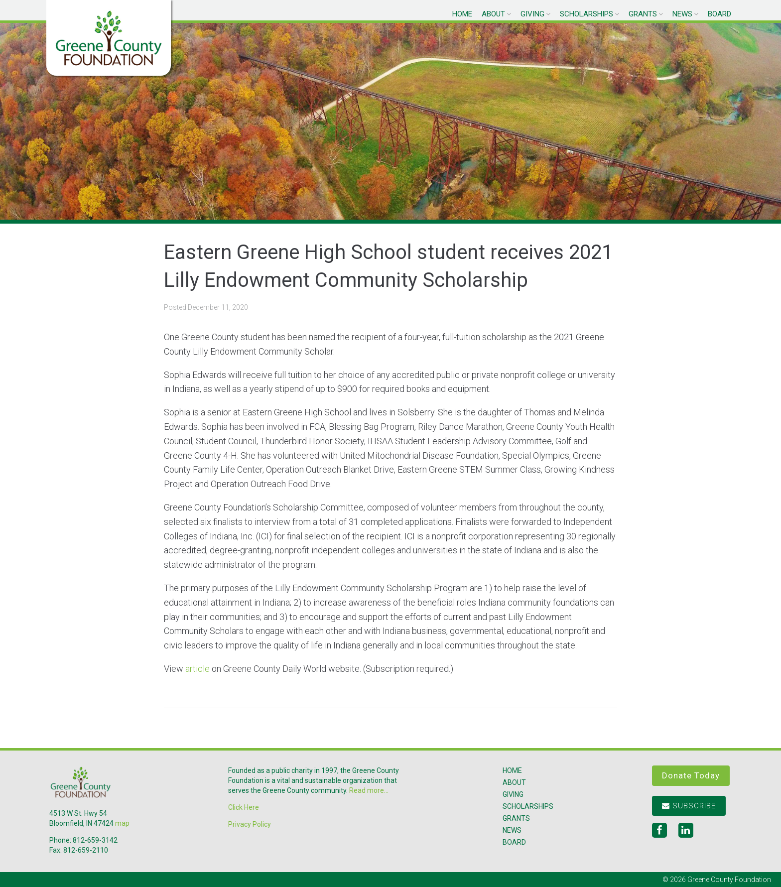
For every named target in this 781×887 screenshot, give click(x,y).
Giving (532, 13)
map (122, 823)
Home (462, 13)
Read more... (369, 790)
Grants (643, 13)
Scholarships (586, 13)
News (682, 13)
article (197, 668)
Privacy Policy (249, 824)
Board (719, 13)
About (493, 13)
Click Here (243, 807)
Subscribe (689, 805)
